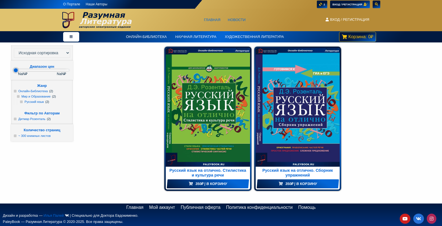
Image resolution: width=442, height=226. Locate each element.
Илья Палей (53, 215)
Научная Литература (195, 37)
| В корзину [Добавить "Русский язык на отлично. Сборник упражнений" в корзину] (301, 184)
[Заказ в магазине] (42, 53)
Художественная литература (254, 37)
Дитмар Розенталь (31, 119)
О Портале (71, 4)
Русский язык (34, 101)
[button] (347, 20)
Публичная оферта (200, 207)
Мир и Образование (36, 96)
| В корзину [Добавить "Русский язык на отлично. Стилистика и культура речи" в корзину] (211, 184)
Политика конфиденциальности (259, 207)
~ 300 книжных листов (34, 135)
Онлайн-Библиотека (146, 37)
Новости (237, 20)
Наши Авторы (96, 4)
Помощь (307, 207)
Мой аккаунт (162, 207)
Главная (212, 20)
